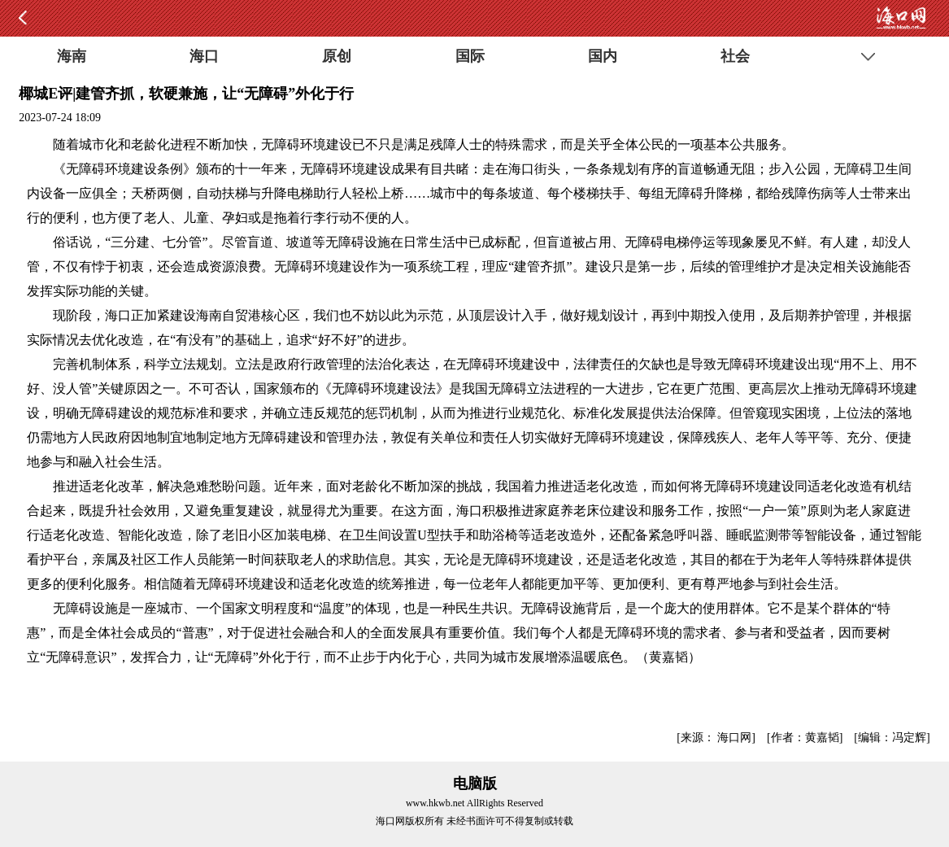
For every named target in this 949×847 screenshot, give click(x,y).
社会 (735, 56)
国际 (470, 56)
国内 (602, 56)
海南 (71, 56)
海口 (204, 56)
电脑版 (475, 783)
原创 (336, 56)
